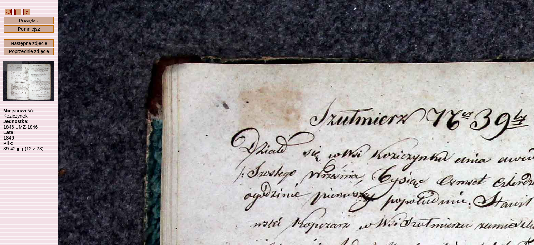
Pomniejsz (29, 29)
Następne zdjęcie (29, 43)
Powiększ (29, 20)
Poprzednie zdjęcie (29, 51)
